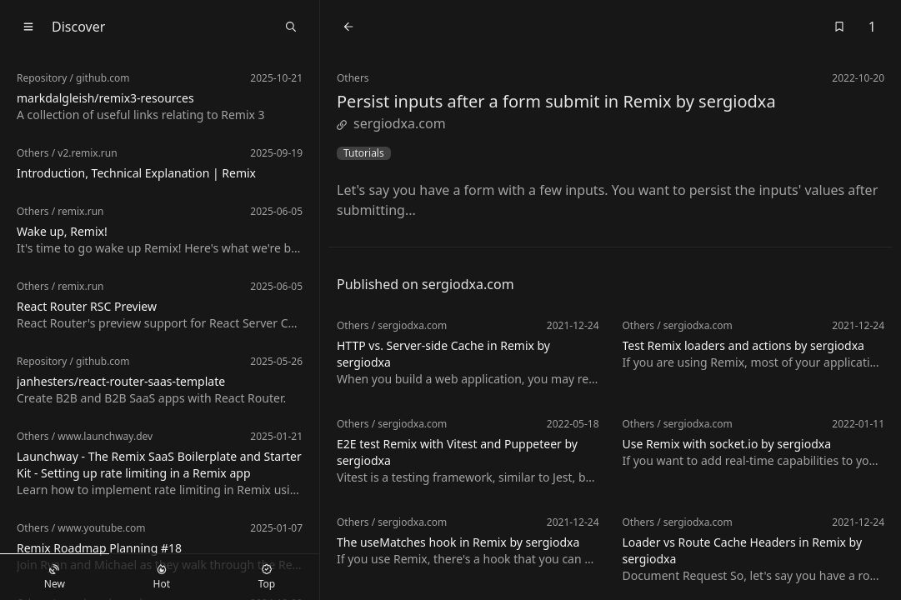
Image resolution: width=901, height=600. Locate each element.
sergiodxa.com (391, 123)
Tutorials (363, 153)
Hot (161, 577)
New (54, 577)
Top (266, 577)
